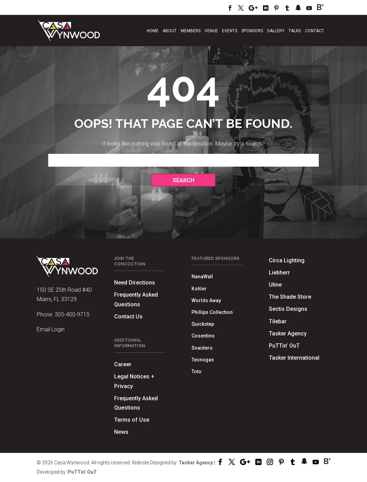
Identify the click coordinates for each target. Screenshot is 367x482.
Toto (196, 371)
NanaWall (202, 276)
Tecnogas (202, 359)
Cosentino (203, 336)
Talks (295, 30)
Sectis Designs (288, 309)
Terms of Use (131, 420)
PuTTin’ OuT (284, 345)
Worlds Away (206, 300)
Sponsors (252, 30)
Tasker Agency (288, 333)
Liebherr (279, 272)
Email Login (51, 329)
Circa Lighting (287, 260)
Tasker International (294, 357)
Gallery (275, 30)
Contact (314, 30)
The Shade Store (290, 296)
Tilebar (278, 321)
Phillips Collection (212, 312)
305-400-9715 (72, 314)
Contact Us (128, 316)
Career (122, 364)
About (170, 30)
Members (190, 30)
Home (153, 30)
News (121, 432)
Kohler (199, 288)
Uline (275, 284)
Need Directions (134, 282)
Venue (211, 30)
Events (229, 30)
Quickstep (202, 324)
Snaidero (202, 348)
